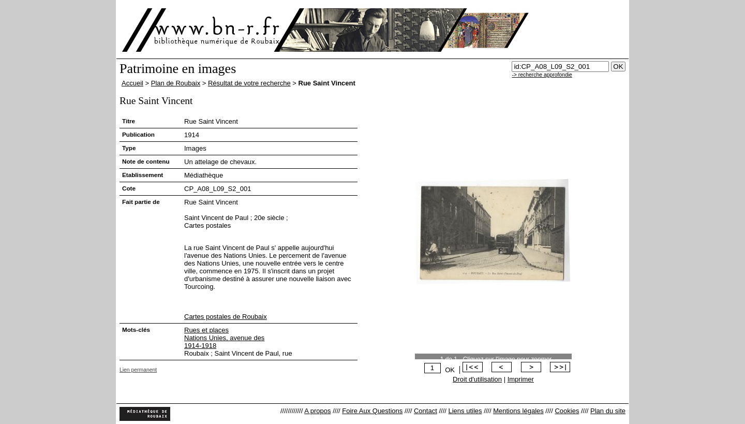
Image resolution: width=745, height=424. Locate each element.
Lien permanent (138, 370)
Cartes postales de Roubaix (225, 316)
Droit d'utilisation (477, 379)
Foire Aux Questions (372, 411)
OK (450, 370)
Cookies (567, 411)
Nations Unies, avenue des (224, 338)
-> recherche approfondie (542, 75)
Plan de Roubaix (175, 83)
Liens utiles (465, 411)
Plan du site (607, 411)
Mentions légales (518, 411)
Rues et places (206, 330)
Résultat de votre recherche (249, 83)
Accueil (132, 83)
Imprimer (521, 379)
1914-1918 (200, 345)
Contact (425, 411)
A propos (317, 411)
